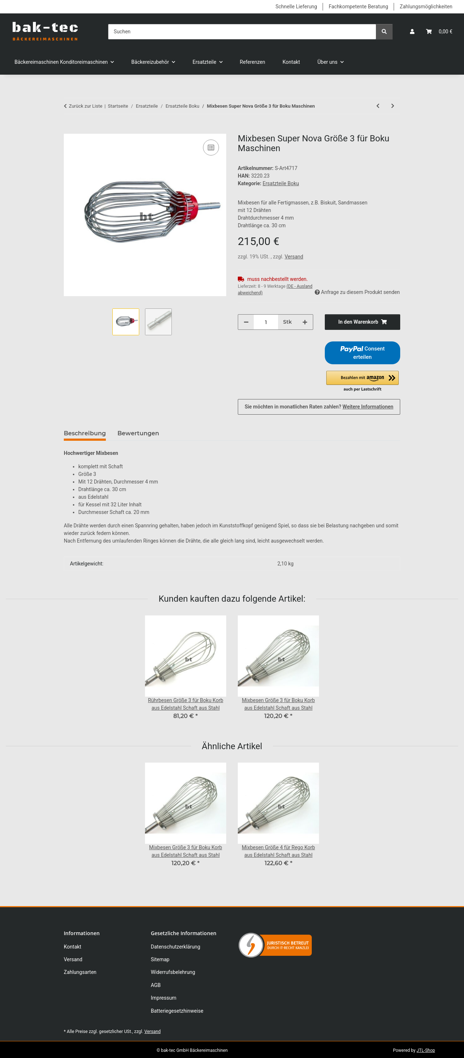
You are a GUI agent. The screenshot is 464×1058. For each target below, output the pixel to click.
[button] (412, 31)
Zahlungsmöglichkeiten (426, 6)
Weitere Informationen (368, 407)
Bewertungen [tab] (138, 433)
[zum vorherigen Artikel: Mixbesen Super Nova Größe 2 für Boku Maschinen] (377, 106)
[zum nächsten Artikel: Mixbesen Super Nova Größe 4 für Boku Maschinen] (392, 106)
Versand (294, 257)
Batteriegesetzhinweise (177, 1011)
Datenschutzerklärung (175, 947)
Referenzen (252, 62)
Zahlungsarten (80, 972)
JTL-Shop (426, 1050)
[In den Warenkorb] (69, 130)
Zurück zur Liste (85, 106)
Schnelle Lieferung (296, 6)
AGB (156, 985)
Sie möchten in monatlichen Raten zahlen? (319, 407)
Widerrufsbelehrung (173, 972)
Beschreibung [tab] (85, 433)
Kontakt (291, 62)
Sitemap (160, 959)
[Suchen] (242, 32)
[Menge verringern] (246, 322)
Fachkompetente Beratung (358, 6)
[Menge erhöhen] (305, 322)
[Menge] (266, 322)
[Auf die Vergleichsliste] (211, 147)
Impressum (163, 998)
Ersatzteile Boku (280, 183)
